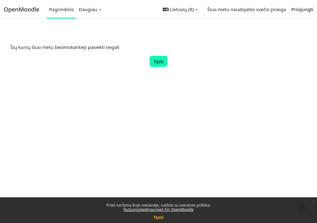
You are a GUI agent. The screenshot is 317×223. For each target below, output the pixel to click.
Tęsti (159, 217)
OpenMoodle (21, 9)
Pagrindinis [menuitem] (61, 9)
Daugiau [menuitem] (88, 9)
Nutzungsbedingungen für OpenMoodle (159, 209)
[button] (180, 9)
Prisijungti (302, 9)
